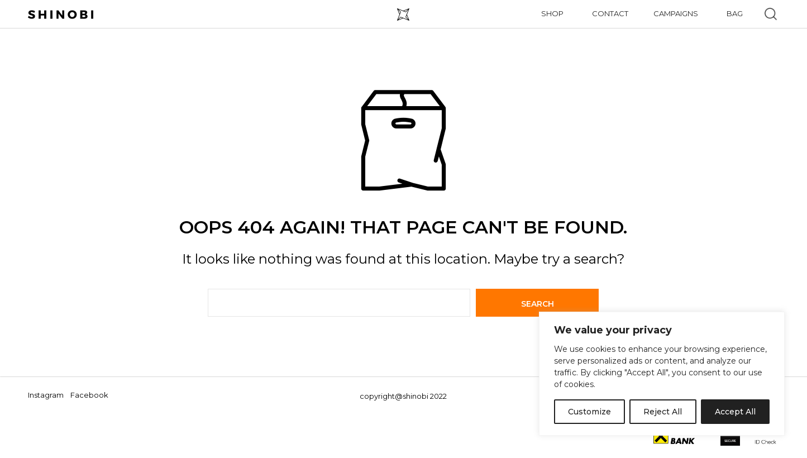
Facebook (89, 394)
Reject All (662, 412)
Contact (610, 13)
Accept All (735, 412)
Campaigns (675, 13)
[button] (770, 14)
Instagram (46, 394)
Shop (552, 13)
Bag (735, 13)
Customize (589, 412)
